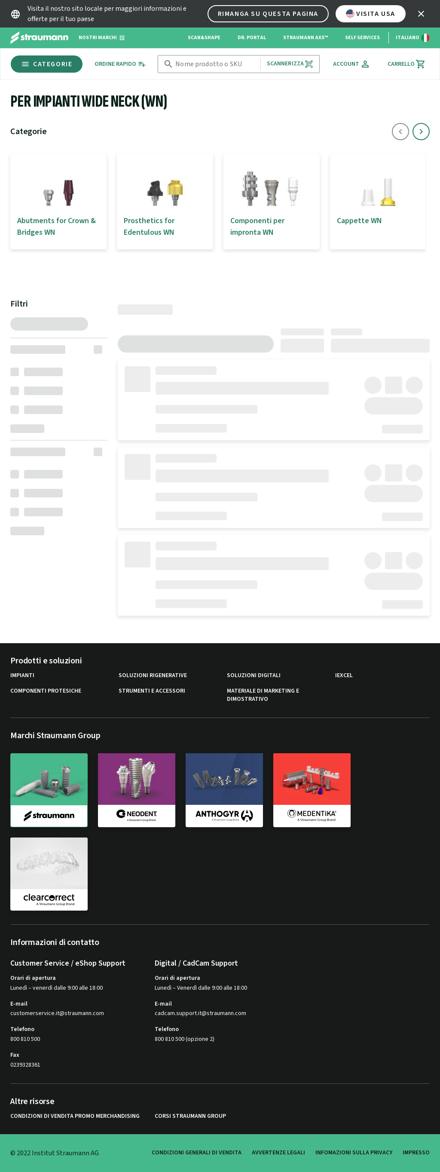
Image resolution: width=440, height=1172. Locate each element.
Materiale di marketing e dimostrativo (263, 695)
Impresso (416, 1152)
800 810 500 (25, 1039)
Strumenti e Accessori (152, 691)
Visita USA (370, 13)
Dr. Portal (252, 37)
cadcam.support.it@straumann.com (200, 1013)
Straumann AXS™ (305, 37)
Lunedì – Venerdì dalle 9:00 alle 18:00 (201, 988)
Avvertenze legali (278, 1152)
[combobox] (216, 64)
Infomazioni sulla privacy (353, 1152)
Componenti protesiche (45, 691)
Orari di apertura (33, 978)
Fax (14, 1055)
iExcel (344, 676)
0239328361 (25, 1065)
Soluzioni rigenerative (153, 676)
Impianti (22, 676)
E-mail (19, 1004)
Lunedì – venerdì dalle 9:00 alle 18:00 (56, 988)
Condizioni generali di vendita (196, 1152)
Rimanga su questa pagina (268, 13)
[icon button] (421, 13)
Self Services (362, 37)
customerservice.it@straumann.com (57, 1013)
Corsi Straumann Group (190, 1116)
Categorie (46, 64)
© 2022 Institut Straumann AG (54, 1153)
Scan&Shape (204, 37)
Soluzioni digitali (254, 676)
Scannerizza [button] (290, 63)
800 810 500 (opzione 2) (184, 1039)
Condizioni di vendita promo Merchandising (75, 1116)
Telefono (22, 1029)
